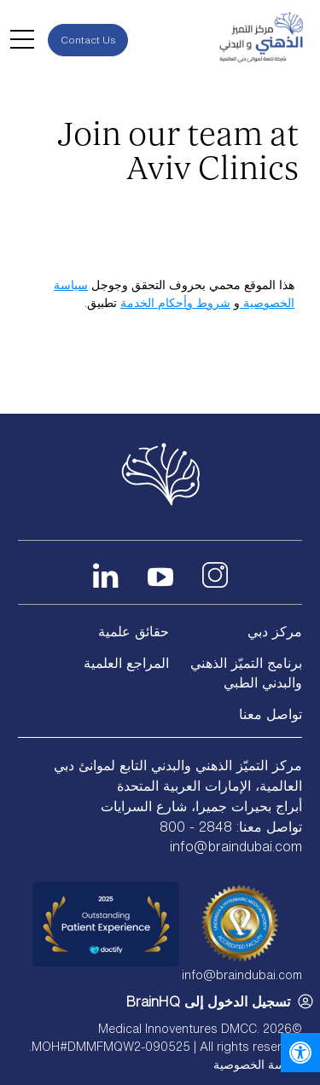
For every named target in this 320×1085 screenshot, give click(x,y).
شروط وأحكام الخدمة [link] (175, 302)
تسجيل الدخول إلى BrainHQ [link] (208, 1001)
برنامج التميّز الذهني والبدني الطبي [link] (246, 672)
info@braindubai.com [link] (236, 846)
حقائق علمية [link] (133, 631)
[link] (300, 1052)
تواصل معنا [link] (270, 714)
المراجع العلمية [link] (126, 663)
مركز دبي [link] (274, 631)
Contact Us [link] (88, 39)
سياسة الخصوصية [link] (257, 1064)
